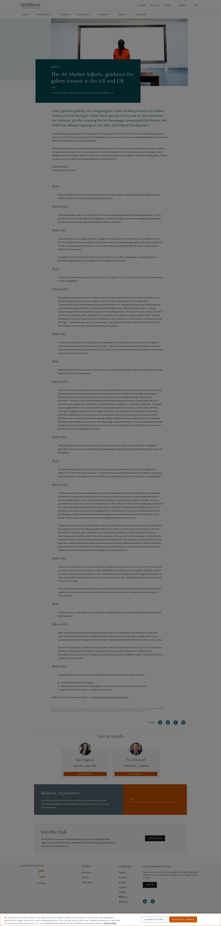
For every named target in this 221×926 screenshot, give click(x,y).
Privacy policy (110, 923)
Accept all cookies (183, 919)
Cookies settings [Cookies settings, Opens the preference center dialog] (154, 919)
